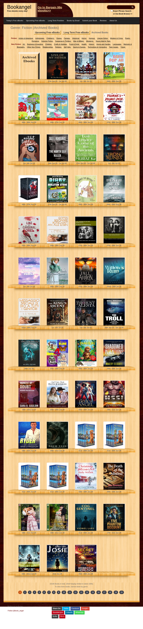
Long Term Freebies (56, 21)
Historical (76, 38)
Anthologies (40, 38)
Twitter (65, 608)
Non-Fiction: (16, 44)
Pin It (62, 616)
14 (87, 592)
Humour (92, 38)
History (92, 44)
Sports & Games (79, 47)
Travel (123, 47)
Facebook (75, 608)
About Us (113, 21)
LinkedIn (69, 612)
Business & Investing (35, 44)
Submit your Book (89, 21)
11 (70, 592)
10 (64, 592)
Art (24, 44)
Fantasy (67, 38)
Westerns (90, 41)
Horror (84, 38)
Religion (58, 47)
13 (81, 592)
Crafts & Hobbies (60, 44)
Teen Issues (113, 47)
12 (75, 592)
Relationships (48, 47)
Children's (50, 38)
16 (98, 592)
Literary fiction (102, 38)
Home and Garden (104, 44)
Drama (59, 38)
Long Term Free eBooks (76, 32)
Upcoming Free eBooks (35, 21)
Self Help (67, 47)
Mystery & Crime (116, 38)
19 (116, 592)
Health (84, 44)
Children (48, 44)
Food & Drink (74, 44)
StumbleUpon (58, 612)
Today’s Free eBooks (14, 21)
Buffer (55, 616)
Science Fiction (47, 41)
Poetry (128, 38)
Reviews (103, 21)
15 (93, 592)
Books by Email (73, 21)
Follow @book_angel (16, 611)
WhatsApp (79, 612)
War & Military (78, 41)
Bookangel (19, 7)
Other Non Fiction (34, 47)
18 (110, 592)
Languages (117, 44)
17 (104, 592)
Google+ (85, 608)
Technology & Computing (97, 47)
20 (121, 592)
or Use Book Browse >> (122, 14)
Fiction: (14, 38)
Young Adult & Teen (103, 41)
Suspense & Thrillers (63, 41)
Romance (36, 41)
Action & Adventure (26, 38)
